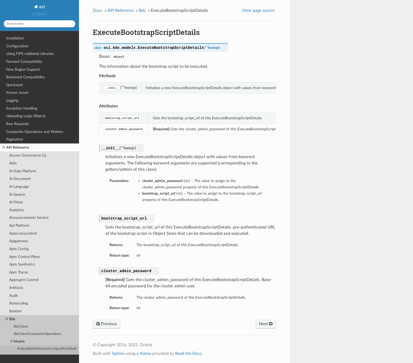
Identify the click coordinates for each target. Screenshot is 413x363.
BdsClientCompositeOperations (37, 334)
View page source (258, 10)
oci (41, 7)
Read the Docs (188, 353)
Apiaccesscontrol (23, 233)
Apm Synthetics (22, 264)
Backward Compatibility (25, 77)
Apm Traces (18, 272)
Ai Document (20, 179)
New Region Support (23, 69)
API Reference (15, 147)
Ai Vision (16, 202)
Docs (97, 10)
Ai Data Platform (22, 171)
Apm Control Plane (24, 257)
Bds (10, 319)
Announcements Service (28, 218)
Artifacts (16, 288)
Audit (13, 296)
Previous (106, 324)
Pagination (14, 139)
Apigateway (18, 241)
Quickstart (14, 85)
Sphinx (118, 353)
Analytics (16, 210)
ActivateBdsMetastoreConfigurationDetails (47, 348)
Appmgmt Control (23, 280)
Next (266, 324)
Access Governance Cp (27, 155)
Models (18, 341)
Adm (13, 163)
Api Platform (19, 225)
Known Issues (17, 93)
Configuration (17, 46)
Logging (12, 100)
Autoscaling (18, 303)
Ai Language (19, 187)
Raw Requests (17, 124)
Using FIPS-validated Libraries (30, 54)
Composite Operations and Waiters (34, 132)
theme (145, 353)
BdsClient (21, 326)
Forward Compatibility (24, 62)
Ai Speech (17, 194)
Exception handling (21, 108)
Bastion (15, 311)
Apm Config (18, 249)
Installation (15, 38)
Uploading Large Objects (26, 116)
